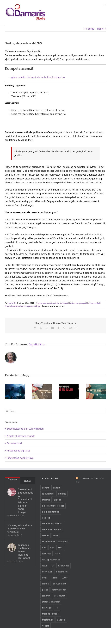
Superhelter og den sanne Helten (25, 428)
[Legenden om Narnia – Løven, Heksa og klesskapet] (11, 547)
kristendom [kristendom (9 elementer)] (62, 571)
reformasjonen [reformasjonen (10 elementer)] (59, 589)
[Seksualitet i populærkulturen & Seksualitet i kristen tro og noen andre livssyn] (11, 492)
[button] (7, 391)
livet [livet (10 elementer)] (44, 577)
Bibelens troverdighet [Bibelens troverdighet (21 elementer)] (53, 505)
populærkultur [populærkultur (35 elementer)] (60, 583)
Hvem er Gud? (94, 303)
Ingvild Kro (11, 303)
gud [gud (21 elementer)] (52, 547)
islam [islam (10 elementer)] (57, 553)
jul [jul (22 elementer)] (52, 565)
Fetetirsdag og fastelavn (20, 457)
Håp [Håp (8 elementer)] (60, 547)
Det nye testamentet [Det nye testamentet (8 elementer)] (52, 523)
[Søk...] (55, 411)
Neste (100, 28)
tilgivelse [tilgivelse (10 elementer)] (46, 607)
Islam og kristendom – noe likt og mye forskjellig (19, 528)
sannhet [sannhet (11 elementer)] (46, 595)
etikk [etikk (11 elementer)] (55, 535)
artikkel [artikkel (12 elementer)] (62, 493)
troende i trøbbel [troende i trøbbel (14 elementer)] (50, 613)
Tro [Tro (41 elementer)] (57, 607)
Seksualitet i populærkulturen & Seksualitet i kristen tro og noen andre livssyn (25, 501)
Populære (12, 479)
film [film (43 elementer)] (44, 547)
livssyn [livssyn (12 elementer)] (54, 577)
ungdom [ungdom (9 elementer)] (61, 619)
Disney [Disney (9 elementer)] (45, 535)
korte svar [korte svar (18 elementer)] (47, 571)
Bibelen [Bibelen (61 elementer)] (58, 499)
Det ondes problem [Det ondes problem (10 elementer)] (51, 529)
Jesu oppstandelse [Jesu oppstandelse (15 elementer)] (51, 559)
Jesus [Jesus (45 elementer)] (44, 565)
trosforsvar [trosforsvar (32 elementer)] (47, 619)
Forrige (90, 28)
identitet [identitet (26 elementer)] (46, 553)
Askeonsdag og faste (18, 450)
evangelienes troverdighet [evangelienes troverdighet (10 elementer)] (55, 541)
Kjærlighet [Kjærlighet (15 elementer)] (63, 565)
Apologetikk (83, 303)
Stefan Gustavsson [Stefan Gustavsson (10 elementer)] (51, 601)
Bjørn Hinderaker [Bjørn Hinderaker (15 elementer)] (50, 511)
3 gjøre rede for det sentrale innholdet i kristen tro (57, 303)
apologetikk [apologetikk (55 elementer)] (48, 493)
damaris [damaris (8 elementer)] (46, 517)
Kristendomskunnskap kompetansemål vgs (22, 306)
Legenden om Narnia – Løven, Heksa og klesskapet (25, 551)
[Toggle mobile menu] (104, 5)
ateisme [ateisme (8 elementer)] (46, 499)
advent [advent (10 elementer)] (45, 487)
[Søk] (7, 411)
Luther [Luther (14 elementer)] (65, 577)
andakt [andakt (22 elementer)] (56, 487)
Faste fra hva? (14, 443)
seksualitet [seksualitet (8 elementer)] (59, 595)
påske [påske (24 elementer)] (45, 589)
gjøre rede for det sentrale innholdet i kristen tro (38, 77)
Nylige (27, 481)
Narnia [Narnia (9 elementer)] (45, 583)
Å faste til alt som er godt (21, 436)
